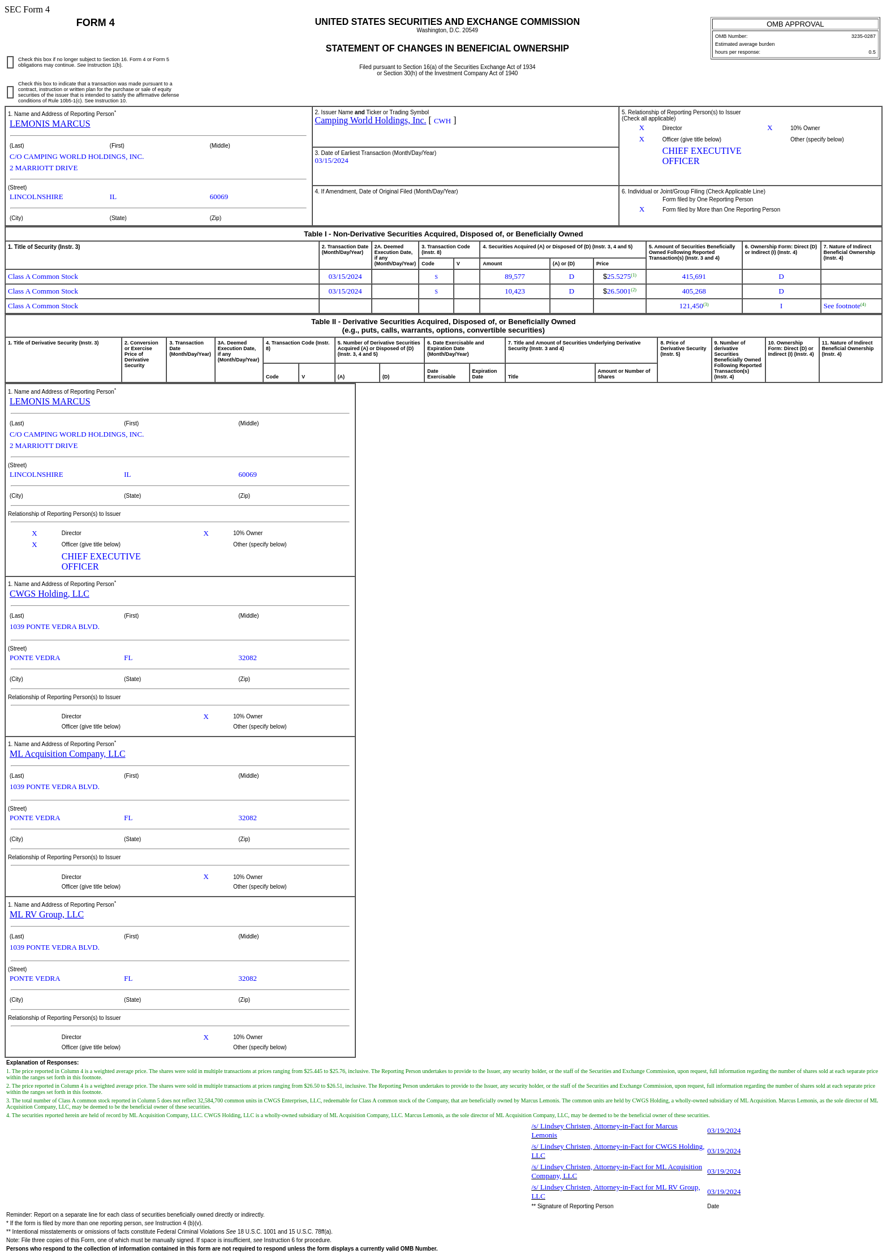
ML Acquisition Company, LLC (68, 754)
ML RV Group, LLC (47, 914)
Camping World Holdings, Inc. (371, 120)
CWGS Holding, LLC (49, 593)
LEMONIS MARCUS (50, 123)
